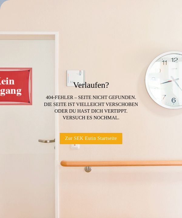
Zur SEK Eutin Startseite (91, 138)
